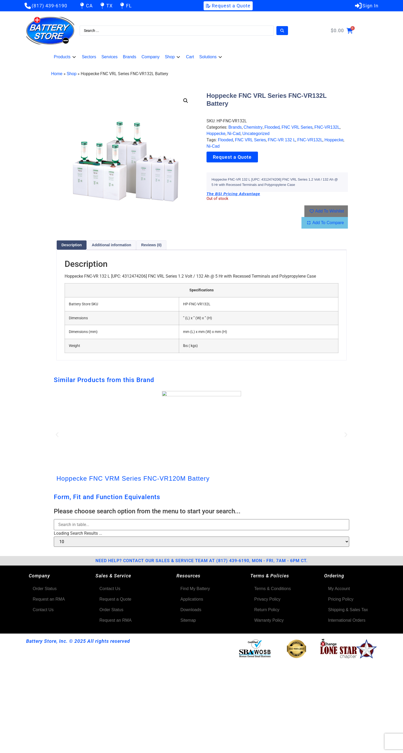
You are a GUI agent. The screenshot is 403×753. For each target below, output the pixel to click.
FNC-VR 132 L (281, 140)
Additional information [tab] (111, 245)
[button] (65, 56)
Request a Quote (232, 157)
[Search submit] (282, 30)
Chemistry (253, 127)
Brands (235, 127)
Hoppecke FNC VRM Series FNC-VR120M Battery (133, 478)
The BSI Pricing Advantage (233, 194)
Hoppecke (216, 133)
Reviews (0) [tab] (151, 245)
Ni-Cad (234, 133)
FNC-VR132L (327, 127)
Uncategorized (256, 133)
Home (57, 73)
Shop (71, 73)
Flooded (272, 127)
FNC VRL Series (297, 127)
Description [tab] (71, 245)
